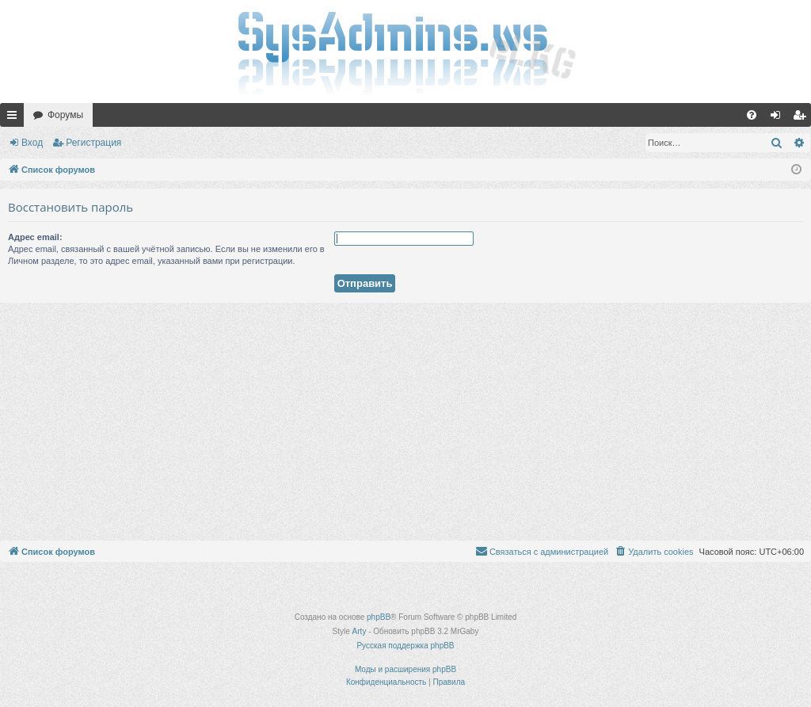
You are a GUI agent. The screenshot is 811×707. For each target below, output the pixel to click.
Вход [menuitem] (779, 118)
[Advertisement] (405, 422)
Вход (32, 142)
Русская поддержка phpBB (405, 645)
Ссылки (15, 118)
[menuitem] (751, 115)
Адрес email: (35, 237)
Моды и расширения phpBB (405, 669)
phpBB (378, 617)
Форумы (65, 114)
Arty (359, 631)
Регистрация (93, 142)
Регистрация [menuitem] (802, 118)
